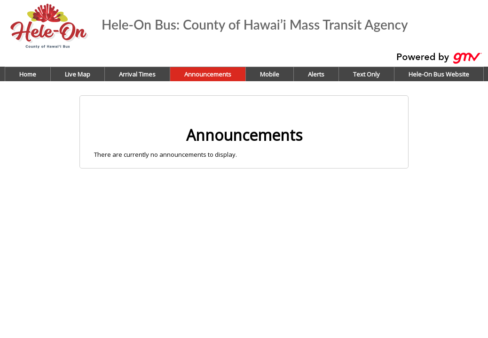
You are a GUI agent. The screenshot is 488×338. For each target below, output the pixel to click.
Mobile (269, 74)
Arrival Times (137, 74)
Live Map (77, 74)
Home (27, 74)
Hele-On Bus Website (439, 74)
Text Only (366, 74)
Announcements (207, 74)
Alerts (316, 74)
